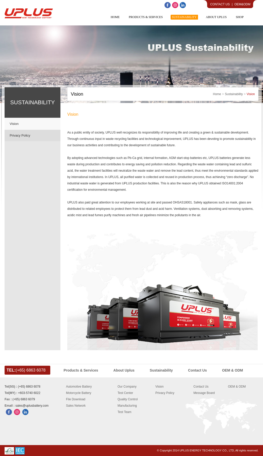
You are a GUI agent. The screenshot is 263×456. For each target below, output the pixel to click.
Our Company (127, 386)
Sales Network (76, 405)
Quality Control (128, 399)
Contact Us (220, 4)
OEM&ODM (242, 4)
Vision (14, 124)
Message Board (204, 393)
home (217, 94)
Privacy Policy (20, 135)
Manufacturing (127, 405)
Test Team (124, 412)
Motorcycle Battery (78, 393)
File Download (75, 399)
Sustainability (234, 94)
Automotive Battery (79, 386)
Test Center (125, 393)
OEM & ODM (237, 386)
